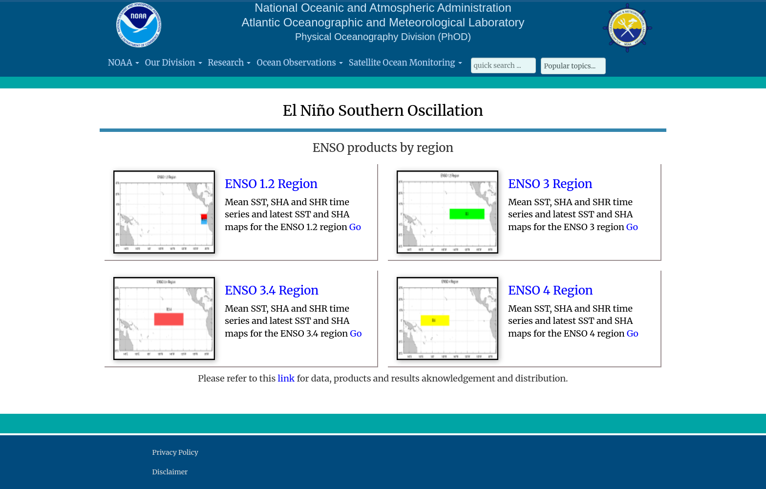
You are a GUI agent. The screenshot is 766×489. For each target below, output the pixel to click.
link (287, 378)
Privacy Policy (175, 452)
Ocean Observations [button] (299, 62)
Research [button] (229, 62)
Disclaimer (170, 472)
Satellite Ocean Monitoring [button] (405, 62)
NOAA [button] (123, 62)
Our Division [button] (173, 62)
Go (355, 227)
